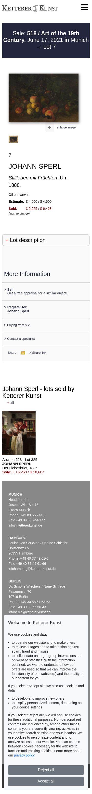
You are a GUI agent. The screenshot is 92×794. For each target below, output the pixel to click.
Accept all (46, 781)
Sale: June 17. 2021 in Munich (46, 36)
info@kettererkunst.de (25, 525)
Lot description (28, 240)
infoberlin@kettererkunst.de (30, 612)
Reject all (46, 770)
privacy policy (24, 755)
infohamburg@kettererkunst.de (32, 569)
